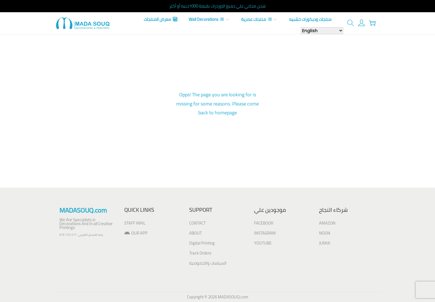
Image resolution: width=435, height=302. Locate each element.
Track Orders (200, 253)
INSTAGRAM (265, 233)
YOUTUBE (263, 243)
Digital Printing (202, 243)
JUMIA (324, 243)
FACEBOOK (264, 223)
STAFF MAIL (134, 223)
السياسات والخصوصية (207, 263)
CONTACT (197, 223)
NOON (324, 233)
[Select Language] (322, 30)
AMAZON (327, 223)
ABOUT (195, 233)
